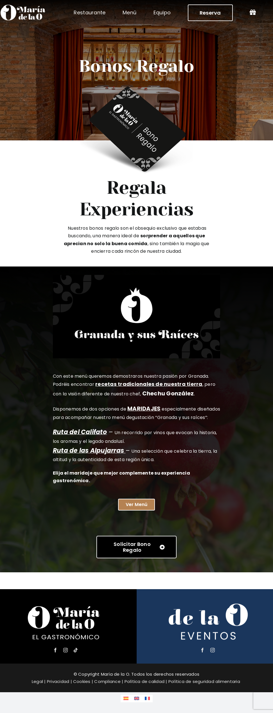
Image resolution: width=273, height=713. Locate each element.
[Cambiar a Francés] (147, 698)
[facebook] (55, 650)
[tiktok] (75, 650)
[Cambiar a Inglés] (136, 698)
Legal (37, 681)
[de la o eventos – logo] (207, 602)
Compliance (107, 681)
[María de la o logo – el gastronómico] (65, 602)
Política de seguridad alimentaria (204, 681)
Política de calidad (145, 681)
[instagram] (65, 650)
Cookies (82, 681)
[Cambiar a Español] (126, 698)
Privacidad (58, 681)
